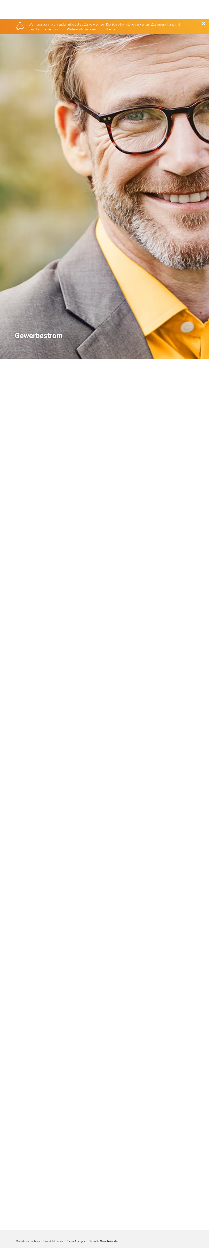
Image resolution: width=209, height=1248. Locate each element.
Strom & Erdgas (76, 1239)
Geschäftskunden (53, 1239)
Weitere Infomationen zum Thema (91, 28)
